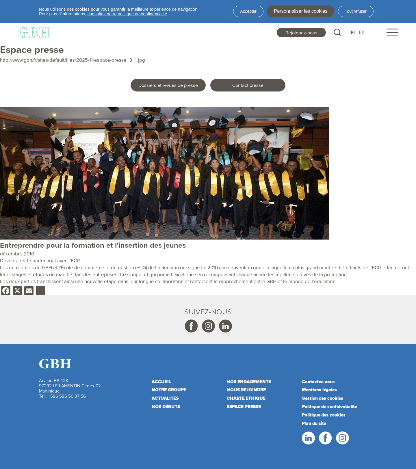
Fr (352, 32)
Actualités (165, 398)
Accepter (248, 11)
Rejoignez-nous (301, 32)
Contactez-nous (318, 381)
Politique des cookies (324, 415)
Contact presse (247, 85)
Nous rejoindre (246, 389)
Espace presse (244, 406)
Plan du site (314, 423)
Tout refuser (356, 11)
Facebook (191, 326)
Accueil (161, 381)
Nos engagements (249, 381)
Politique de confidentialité (329, 406)
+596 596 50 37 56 (67, 396)
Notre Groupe (169, 389)
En (361, 32)
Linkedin (225, 326)
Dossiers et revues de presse (168, 85)
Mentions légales (319, 389)
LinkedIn (308, 438)
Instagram (208, 326)
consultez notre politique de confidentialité (127, 14)
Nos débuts (166, 406)
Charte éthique (246, 398)
